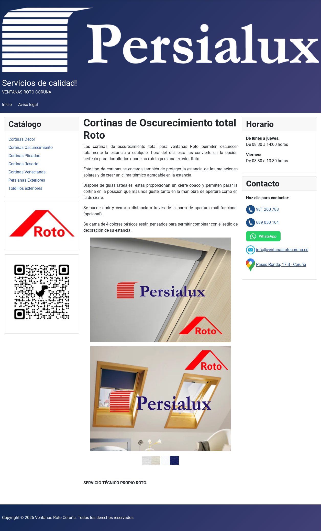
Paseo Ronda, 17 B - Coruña (281, 264)
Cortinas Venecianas (27, 172)
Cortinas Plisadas (24, 155)
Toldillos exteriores (25, 188)
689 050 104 (267, 222)
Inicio (7, 104)
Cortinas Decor (21, 139)
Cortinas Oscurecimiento (30, 147)
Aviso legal (28, 104)
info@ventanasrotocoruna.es (282, 249)
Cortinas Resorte (23, 163)
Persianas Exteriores (26, 180)
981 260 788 (267, 209)
